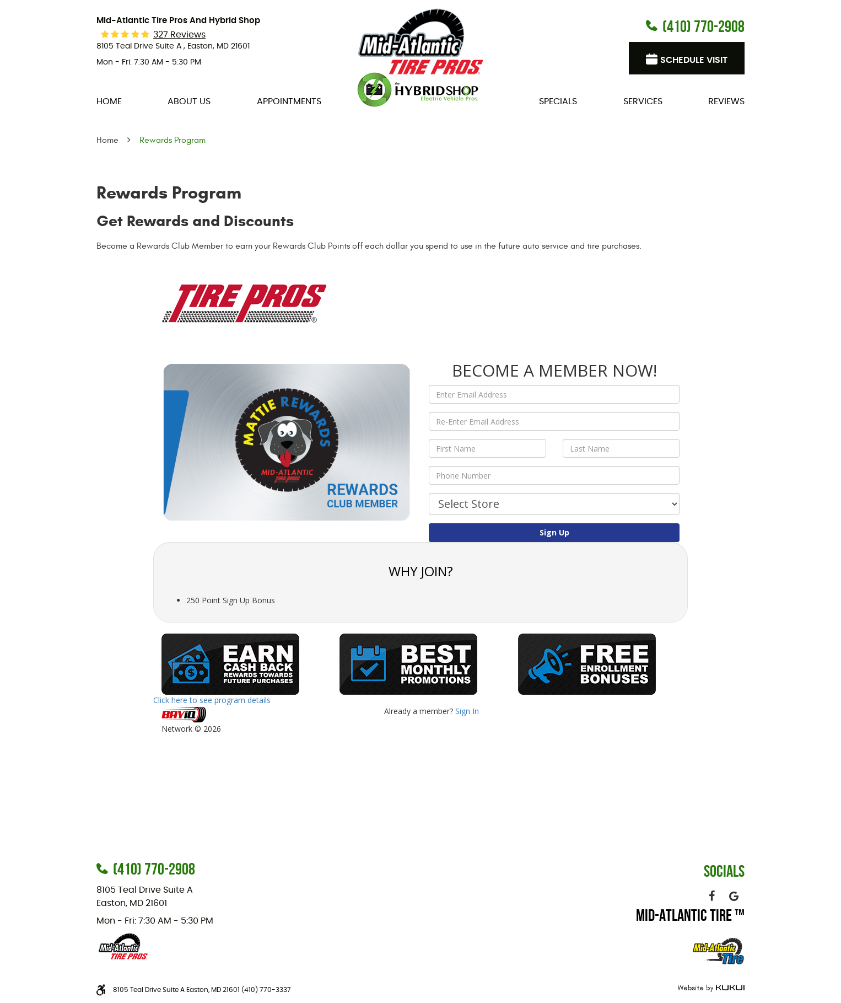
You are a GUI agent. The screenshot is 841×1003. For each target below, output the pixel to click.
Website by (710, 988)
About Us (189, 101)
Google (734, 896)
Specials (558, 101)
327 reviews (179, 34)
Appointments (289, 101)
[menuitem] (109, 101)
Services (642, 101)
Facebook (711, 896)
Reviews (726, 101)
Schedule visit (693, 60)
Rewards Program (172, 140)
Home (109, 101)
